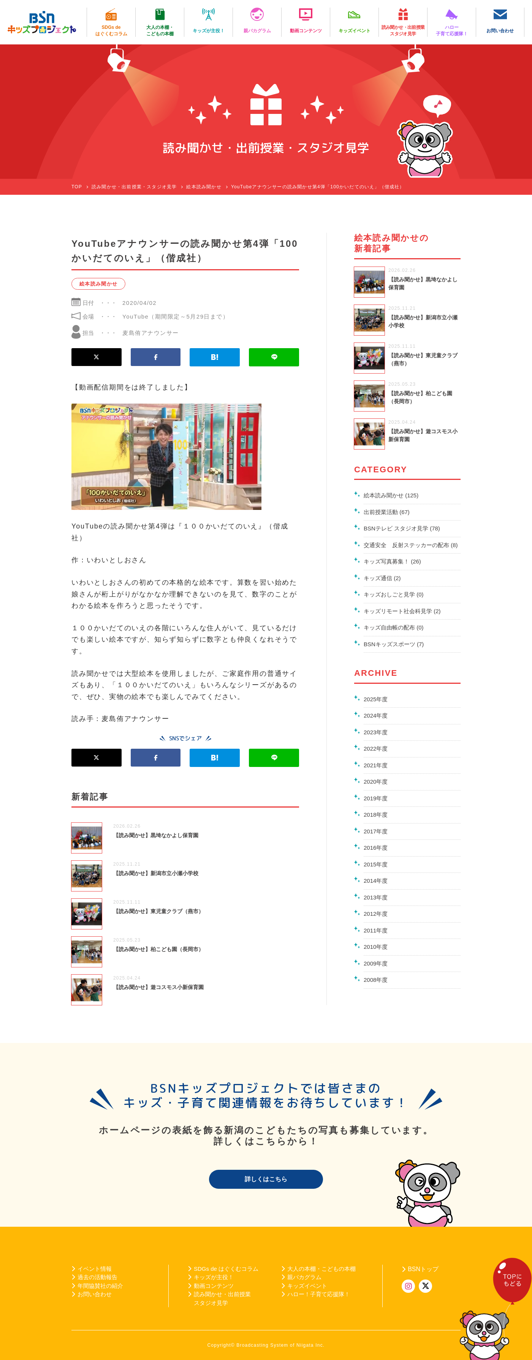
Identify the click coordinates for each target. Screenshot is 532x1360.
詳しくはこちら (266, 1179)
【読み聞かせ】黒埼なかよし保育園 (155, 835)
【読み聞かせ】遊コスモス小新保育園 (158, 987)
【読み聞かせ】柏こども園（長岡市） (158, 949)
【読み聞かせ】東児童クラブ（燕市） (158, 911)
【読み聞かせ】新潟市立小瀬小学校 (155, 873)
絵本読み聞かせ (98, 284)
